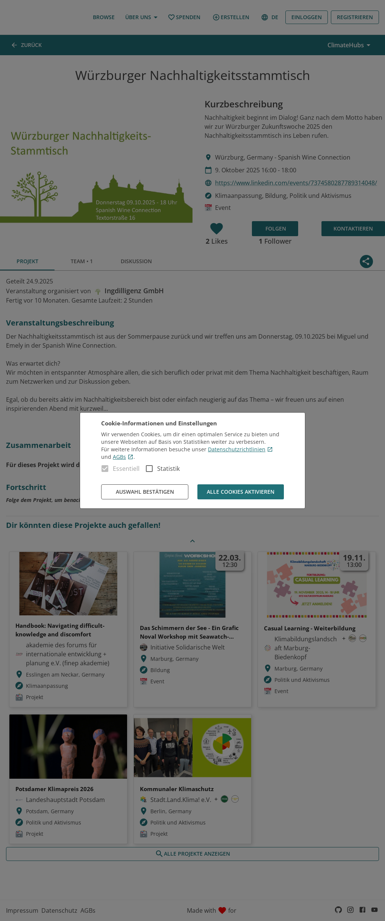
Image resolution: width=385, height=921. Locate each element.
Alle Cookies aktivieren (240, 492)
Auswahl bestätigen (145, 492)
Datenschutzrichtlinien (240, 449)
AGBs (123, 456)
